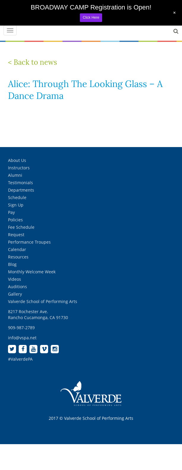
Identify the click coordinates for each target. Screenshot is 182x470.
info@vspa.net (22, 337)
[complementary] (139, 437)
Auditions (17, 286)
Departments (21, 190)
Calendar (17, 249)
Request (16, 234)
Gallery (15, 294)
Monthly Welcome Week (32, 272)
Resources (18, 257)
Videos (14, 279)
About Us (17, 160)
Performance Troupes (29, 242)
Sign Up (15, 205)
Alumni (15, 175)
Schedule (17, 197)
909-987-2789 (21, 327)
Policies (15, 220)
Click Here (91, 17)
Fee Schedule (21, 227)
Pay (11, 212)
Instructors (19, 168)
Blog (12, 264)
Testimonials (20, 182)
